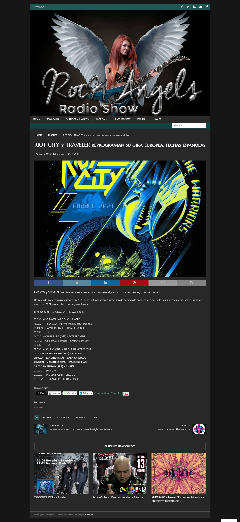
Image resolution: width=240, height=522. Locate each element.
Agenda (47, 417)
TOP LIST (142, 119)
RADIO (157, 119)
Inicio (36, 119)
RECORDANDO (122, 119)
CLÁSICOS (101, 119)
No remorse (63, 417)
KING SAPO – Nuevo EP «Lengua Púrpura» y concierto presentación (178, 499)
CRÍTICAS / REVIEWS (77, 119)
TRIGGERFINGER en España (50, 497)
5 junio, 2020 (44, 154)
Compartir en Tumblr (107, 392)
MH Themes (88, 514)
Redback (80, 417)
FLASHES (76, 154)
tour (94, 417)
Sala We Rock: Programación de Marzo (118, 497)
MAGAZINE (53, 119)
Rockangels (60, 154)
